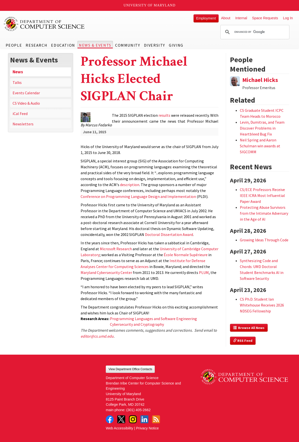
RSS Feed (242, 340)
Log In (288, 18)
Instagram (133, 419)
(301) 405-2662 (138, 410)
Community (127, 45)
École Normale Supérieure (186, 254)
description (129, 184)
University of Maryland (149, 5)
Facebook (110, 419)
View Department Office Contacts (130, 369)
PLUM (204, 272)
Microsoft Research (116, 248)
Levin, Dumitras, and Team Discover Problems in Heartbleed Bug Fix (262, 128)
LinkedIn (144, 419)
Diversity (154, 45)
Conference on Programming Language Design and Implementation (138, 196)
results (164, 115)
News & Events (95, 45)
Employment (206, 18)
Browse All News (248, 328)
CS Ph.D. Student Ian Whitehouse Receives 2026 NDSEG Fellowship (262, 305)
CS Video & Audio (26, 103)
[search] (254, 32)
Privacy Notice (147, 428)
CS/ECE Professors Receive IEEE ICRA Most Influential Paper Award (262, 195)
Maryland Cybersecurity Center (106, 272)
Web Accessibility (119, 428)
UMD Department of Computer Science (44, 24)
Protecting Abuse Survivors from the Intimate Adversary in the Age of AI (264, 213)
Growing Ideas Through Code (264, 239)
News (18, 72)
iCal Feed (20, 113)
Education (63, 45)
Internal (241, 18)
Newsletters (23, 123)
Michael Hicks (260, 80)
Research (36, 45)
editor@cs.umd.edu (97, 336)
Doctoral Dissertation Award (169, 234)
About (225, 18)
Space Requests (265, 18)
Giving (176, 45)
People (14, 45)
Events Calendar (26, 92)
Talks (17, 82)
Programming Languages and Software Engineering (153, 318)
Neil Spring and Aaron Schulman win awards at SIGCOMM (260, 145)
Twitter (121, 419)
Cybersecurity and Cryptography (137, 324)
